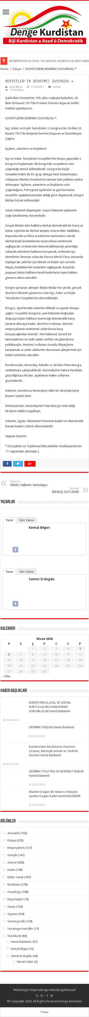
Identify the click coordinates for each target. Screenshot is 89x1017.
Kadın (11, 870)
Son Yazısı (26, 520)
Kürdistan (13, 884)
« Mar (7, 676)
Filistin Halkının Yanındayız (34, 483)
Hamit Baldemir (21, 941)
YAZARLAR (14, 936)
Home (4, 69)
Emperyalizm (16, 848)
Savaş (11, 906)
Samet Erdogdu (42, 579)
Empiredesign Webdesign (47, 990)
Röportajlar (15, 899)
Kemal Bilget (39, 527)
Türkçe (44, 1012)
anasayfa (13, 833)
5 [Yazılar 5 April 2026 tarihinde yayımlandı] (80, 648)
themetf (70, 990)
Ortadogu (14, 892)
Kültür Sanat (15, 877)
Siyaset (12, 914)
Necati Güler (25, 961)
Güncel (12, 862)
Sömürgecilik (16, 921)
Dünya (17, 69)
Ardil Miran (16, 86)
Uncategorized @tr (20, 928)
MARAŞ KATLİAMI (54, 490)
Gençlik (12, 855)
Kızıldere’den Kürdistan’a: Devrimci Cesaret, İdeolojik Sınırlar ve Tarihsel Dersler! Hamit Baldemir (53, 751)
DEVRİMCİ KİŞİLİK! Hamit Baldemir (52, 727)
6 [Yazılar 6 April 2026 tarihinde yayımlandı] (9, 654)
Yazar (9, 520)
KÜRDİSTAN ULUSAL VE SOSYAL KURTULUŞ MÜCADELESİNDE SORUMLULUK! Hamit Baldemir (50, 707)
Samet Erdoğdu (21, 956)
